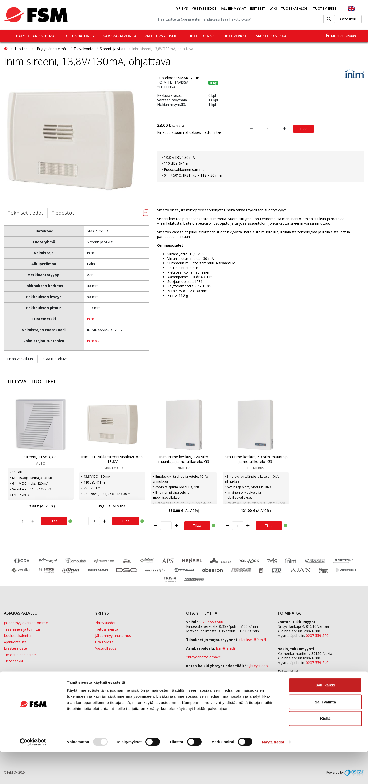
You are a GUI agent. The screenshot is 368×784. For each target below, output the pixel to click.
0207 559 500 (212, 621)
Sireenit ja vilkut (113, 48)
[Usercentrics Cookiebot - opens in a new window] (33, 774)
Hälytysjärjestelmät (36, 35)
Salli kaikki (325, 717)
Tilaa (303, 128)
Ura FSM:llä (104, 642)
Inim (90, 318)
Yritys (182, 8)
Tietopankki (13, 661)
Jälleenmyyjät (233, 8)
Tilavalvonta (84, 48)
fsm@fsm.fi (225, 648)
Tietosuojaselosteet (20, 654)
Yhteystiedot (204, 8)
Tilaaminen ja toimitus (22, 629)
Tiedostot (62, 212)
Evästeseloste (15, 648)
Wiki (273, 8)
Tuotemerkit (325, 8)
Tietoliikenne (201, 35)
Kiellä (325, 750)
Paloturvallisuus (162, 35)
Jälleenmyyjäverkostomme (26, 622)
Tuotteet (22, 48)
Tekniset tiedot (25, 212)
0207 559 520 (317, 635)
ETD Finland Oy (290, 675)
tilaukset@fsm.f (252, 639)
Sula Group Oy (289, 685)
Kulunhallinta (80, 35)
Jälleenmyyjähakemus (113, 635)
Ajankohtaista (15, 642)
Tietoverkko (235, 35)
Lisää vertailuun (20, 358)
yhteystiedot (259, 665)
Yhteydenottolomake (203, 657)
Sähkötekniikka (271, 35)
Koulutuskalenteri (18, 635)
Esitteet (258, 8)
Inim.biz (93, 340)
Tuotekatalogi (295, 8)
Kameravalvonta (119, 35)
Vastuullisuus (105, 648)
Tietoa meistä (106, 629)
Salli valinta (325, 734)
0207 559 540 (317, 662)
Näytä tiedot (273, 774)
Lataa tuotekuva (54, 358)
